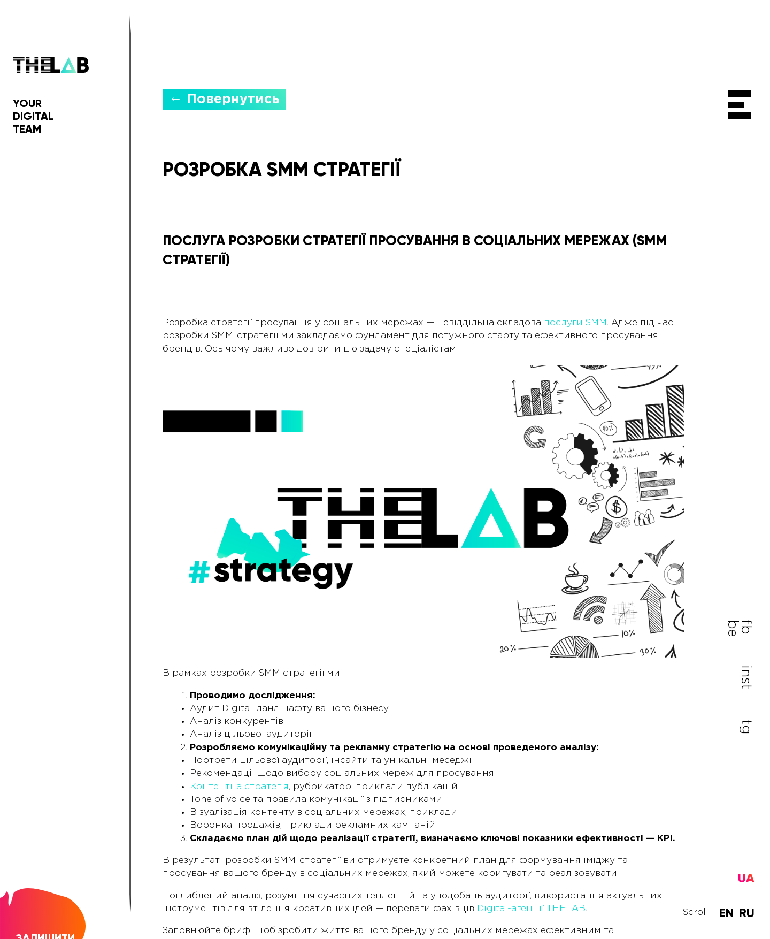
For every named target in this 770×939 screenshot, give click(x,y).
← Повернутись (224, 98)
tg (746, 725)
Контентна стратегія (239, 786)
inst (746, 676)
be (732, 627)
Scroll (696, 913)
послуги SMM (575, 322)
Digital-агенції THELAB (531, 908)
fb (746, 626)
